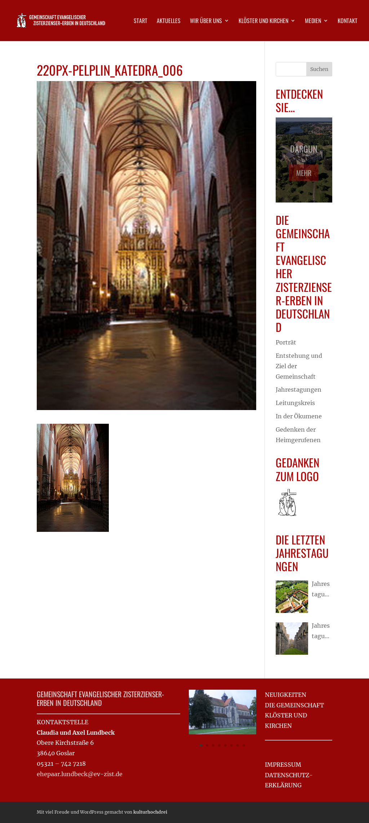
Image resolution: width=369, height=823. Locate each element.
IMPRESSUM (283, 764)
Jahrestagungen (298, 389)
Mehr (303, 175)
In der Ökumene (299, 416)
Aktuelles (169, 21)
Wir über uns (206, 21)
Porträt (286, 342)
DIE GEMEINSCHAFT (294, 705)
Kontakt (347, 21)
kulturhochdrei (150, 812)
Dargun (303, 150)
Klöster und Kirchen (263, 21)
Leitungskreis (295, 402)
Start (140, 21)
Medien (313, 21)
